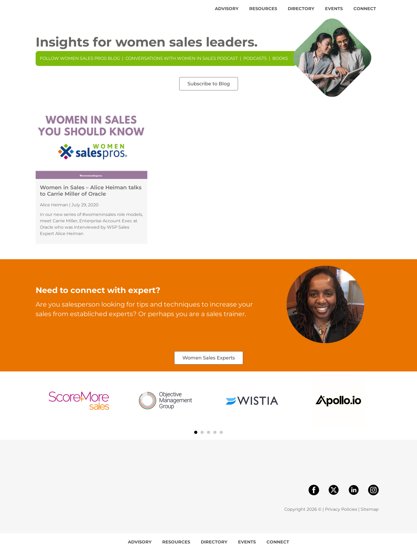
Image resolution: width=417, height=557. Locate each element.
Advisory (227, 11)
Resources (263, 11)
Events (334, 11)
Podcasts (255, 64)
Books (280, 64)
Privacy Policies (341, 515)
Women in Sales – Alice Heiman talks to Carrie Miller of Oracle (90, 196)
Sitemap (370, 515)
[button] (195, 438)
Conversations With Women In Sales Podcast (182, 64)
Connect (364, 11)
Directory (301, 11)
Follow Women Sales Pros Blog (80, 64)
